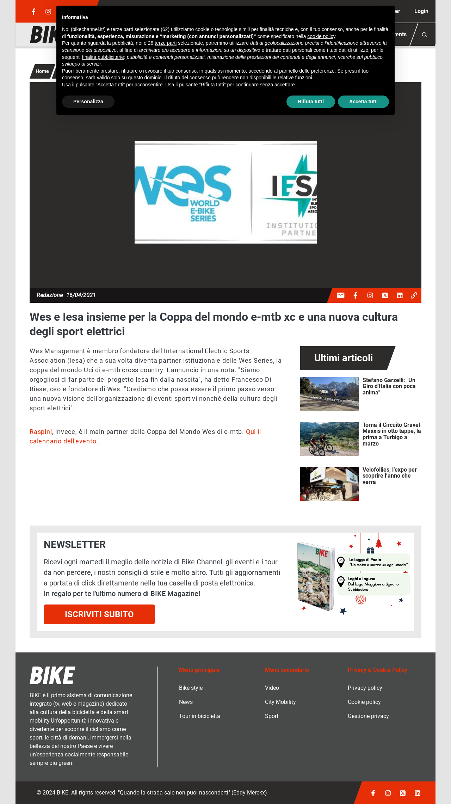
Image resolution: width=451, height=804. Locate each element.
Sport (271, 716)
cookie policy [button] (321, 36)
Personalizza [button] (88, 101)
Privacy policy (365, 688)
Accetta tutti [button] (363, 101)
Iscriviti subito (99, 614)
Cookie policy (364, 702)
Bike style (191, 688)
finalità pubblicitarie (103, 57)
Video (272, 688)
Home (42, 71)
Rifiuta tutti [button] (311, 101)
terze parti (166, 43)
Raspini (41, 431)
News (186, 702)
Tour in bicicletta (199, 716)
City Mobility (280, 702)
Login (421, 11)
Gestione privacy (368, 716)
